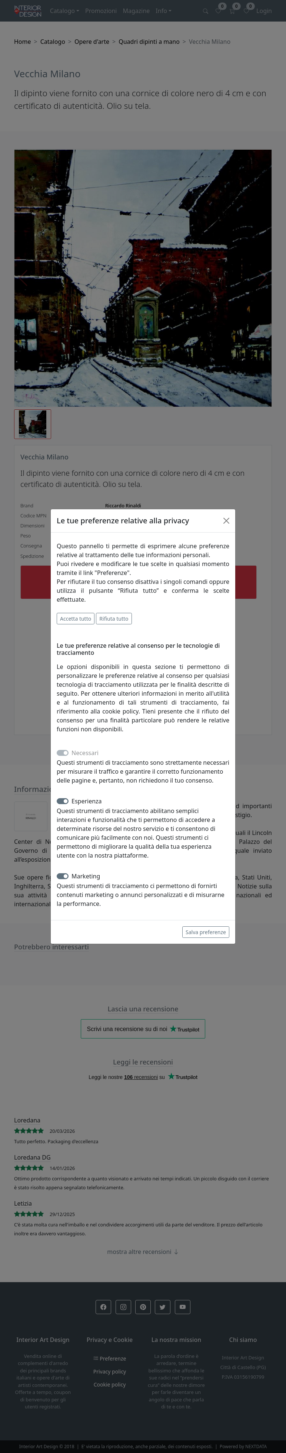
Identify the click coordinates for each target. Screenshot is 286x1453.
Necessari (85, 753)
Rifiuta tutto (113, 618)
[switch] (63, 801)
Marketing (86, 876)
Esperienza (87, 801)
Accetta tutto (75, 618)
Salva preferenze (206, 932)
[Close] (226, 521)
